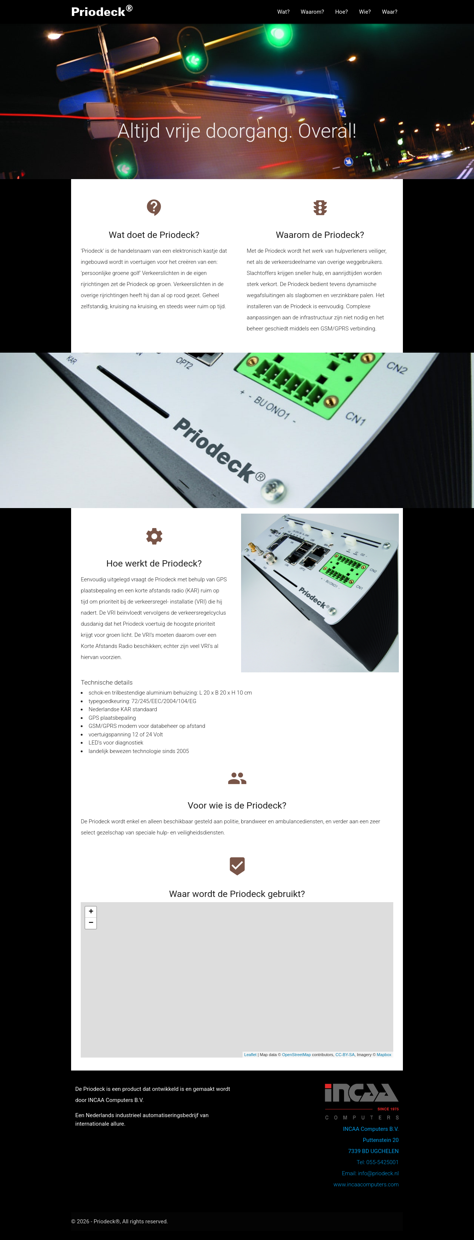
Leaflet (250, 1054)
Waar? (389, 12)
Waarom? (312, 12)
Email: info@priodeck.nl (370, 1173)
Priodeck (102, 11)
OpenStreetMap (296, 1054)
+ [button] (91, 912)
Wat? (283, 12)
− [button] (91, 923)
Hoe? (341, 12)
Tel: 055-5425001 (378, 1162)
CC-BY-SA (345, 1054)
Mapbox (384, 1054)
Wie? (365, 12)
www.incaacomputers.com (365, 1184)
